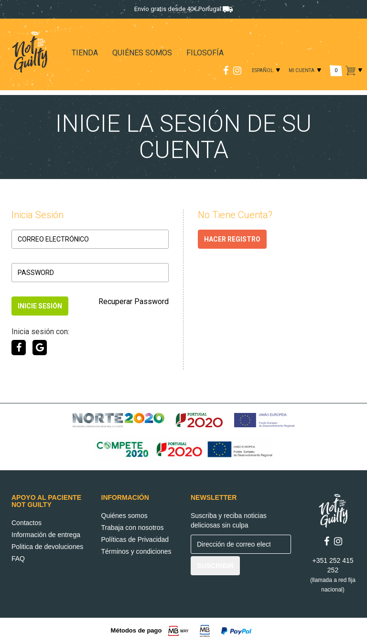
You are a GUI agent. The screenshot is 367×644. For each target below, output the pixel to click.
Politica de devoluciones (47, 546)
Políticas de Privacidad (135, 539)
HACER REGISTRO (232, 239)
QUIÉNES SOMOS (142, 52)
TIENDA (85, 52)
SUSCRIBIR (215, 566)
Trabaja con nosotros (132, 527)
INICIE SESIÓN (40, 306)
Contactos (26, 523)
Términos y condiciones (136, 551)
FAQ (18, 558)
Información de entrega (45, 534)
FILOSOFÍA (205, 52)
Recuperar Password (133, 301)
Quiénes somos (124, 515)
